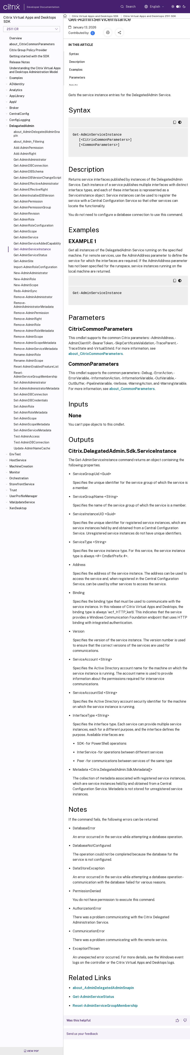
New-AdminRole (25, 279)
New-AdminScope (26, 285)
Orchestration (18, 478)
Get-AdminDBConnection (31, 165)
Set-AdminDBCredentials (31, 400)
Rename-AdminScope (28, 360)
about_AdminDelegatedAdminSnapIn (37, 133)
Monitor (14, 472)
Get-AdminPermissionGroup (32, 207)
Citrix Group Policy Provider (28, 50)
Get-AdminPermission (28, 201)
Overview (15, 38)
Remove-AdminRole (27, 324)
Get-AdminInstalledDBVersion (34, 195)
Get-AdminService (26, 237)
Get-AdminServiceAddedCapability (37, 243)
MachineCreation (21, 466)
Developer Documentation (36, 7)
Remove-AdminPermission (31, 313)
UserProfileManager (23, 496)
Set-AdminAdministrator (30, 382)
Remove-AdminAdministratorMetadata (34, 304)
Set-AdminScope (25, 418)
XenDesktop (18, 508)
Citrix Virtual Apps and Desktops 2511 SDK (149, 16)
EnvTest (15, 454)
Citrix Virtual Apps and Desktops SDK (95, 16)
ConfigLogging (19, 120)
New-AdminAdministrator (31, 273)
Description (79, 61)
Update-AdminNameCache (32, 448)
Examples (16, 78)
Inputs (75, 85)
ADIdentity (16, 84)
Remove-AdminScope (28, 336)
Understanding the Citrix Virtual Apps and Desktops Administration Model (35, 70)
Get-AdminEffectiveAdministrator (36, 183)
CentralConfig (19, 113)
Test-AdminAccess (27, 436)
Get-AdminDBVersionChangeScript (37, 177)
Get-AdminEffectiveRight (31, 189)
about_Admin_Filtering (29, 141)
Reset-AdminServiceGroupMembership (35, 374)
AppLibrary (16, 96)
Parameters (79, 77)
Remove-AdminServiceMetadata (36, 348)
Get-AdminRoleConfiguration (33, 225)
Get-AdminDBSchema (28, 171)
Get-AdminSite (23, 261)
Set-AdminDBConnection (31, 394)
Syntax (76, 53)
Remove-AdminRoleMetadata (34, 330)
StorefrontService (21, 484)
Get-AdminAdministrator (30, 159)
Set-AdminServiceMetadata (32, 430)
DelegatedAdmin (21, 126)
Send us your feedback (82, 1033)
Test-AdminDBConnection (31, 442)
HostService (17, 460)
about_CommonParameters (132, 389)
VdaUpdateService (22, 502)
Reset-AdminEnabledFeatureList (36, 366)
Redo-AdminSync (25, 291)
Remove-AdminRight (28, 319)
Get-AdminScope (25, 231)
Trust (13, 490)
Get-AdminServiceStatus (30, 255)
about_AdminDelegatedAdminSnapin (103, 988)
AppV (13, 102)
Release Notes (19, 62)
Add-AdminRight (25, 153)
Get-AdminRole (24, 219)
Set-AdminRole (24, 406)
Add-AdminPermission (28, 147)
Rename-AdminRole (27, 354)
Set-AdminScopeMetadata (32, 424)
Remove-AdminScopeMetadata (35, 343)
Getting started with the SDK (29, 56)
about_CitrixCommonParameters (32, 44)
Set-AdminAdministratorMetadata (36, 388)
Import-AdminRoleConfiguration (35, 267)
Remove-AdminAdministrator (33, 297)
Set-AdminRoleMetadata (30, 412)
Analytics (15, 90)
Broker (14, 108)
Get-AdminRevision (27, 213)
